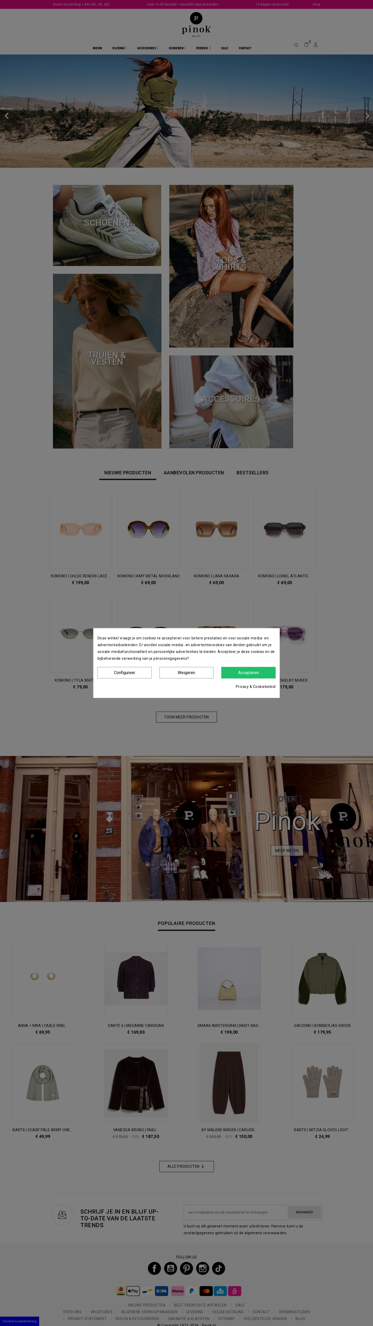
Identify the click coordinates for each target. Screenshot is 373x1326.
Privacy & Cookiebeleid (256, 687)
